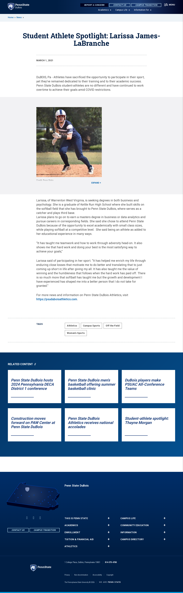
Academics (103, 10)
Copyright (109, 575)
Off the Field (113, 325)
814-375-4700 (111, 562)
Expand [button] (95, 183)
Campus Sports (91, 325)
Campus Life (121, 10)
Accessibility (97, 575)
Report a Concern (94, 5)
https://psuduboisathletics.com (56, 299)
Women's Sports (76, 333)
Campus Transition (146, 5)
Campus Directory (132, 539)
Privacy (67, 575)
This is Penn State (76, 518)
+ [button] (109, 518)
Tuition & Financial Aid (79, 539)
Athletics (72, 325)
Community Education (134, 525)
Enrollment (72, 532)
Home (10, 17)
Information (128, 532)
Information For (141, 10)
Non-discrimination (81, 575)
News (19, 17)
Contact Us (119, 5)
